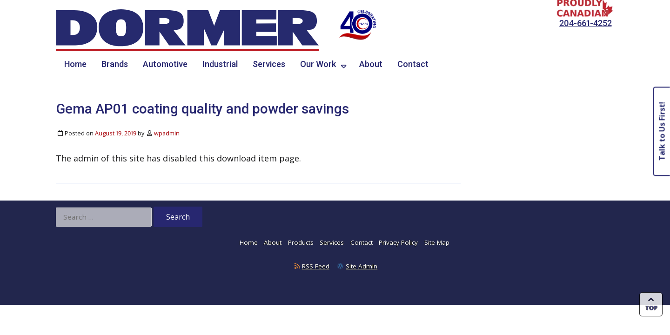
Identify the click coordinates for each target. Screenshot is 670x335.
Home (75, 64)
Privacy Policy (398, 242)
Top (651, 308)
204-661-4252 (585, 23)
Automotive (165, 64)
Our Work (318, 64)
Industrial (220, 64)
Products (301, 242)
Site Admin (361, 266)
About (370, 64)
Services (269, 64)
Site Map (436, 242)
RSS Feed (315, 266)
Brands (114, 64)
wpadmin (167, 133)
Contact (413, 64)
